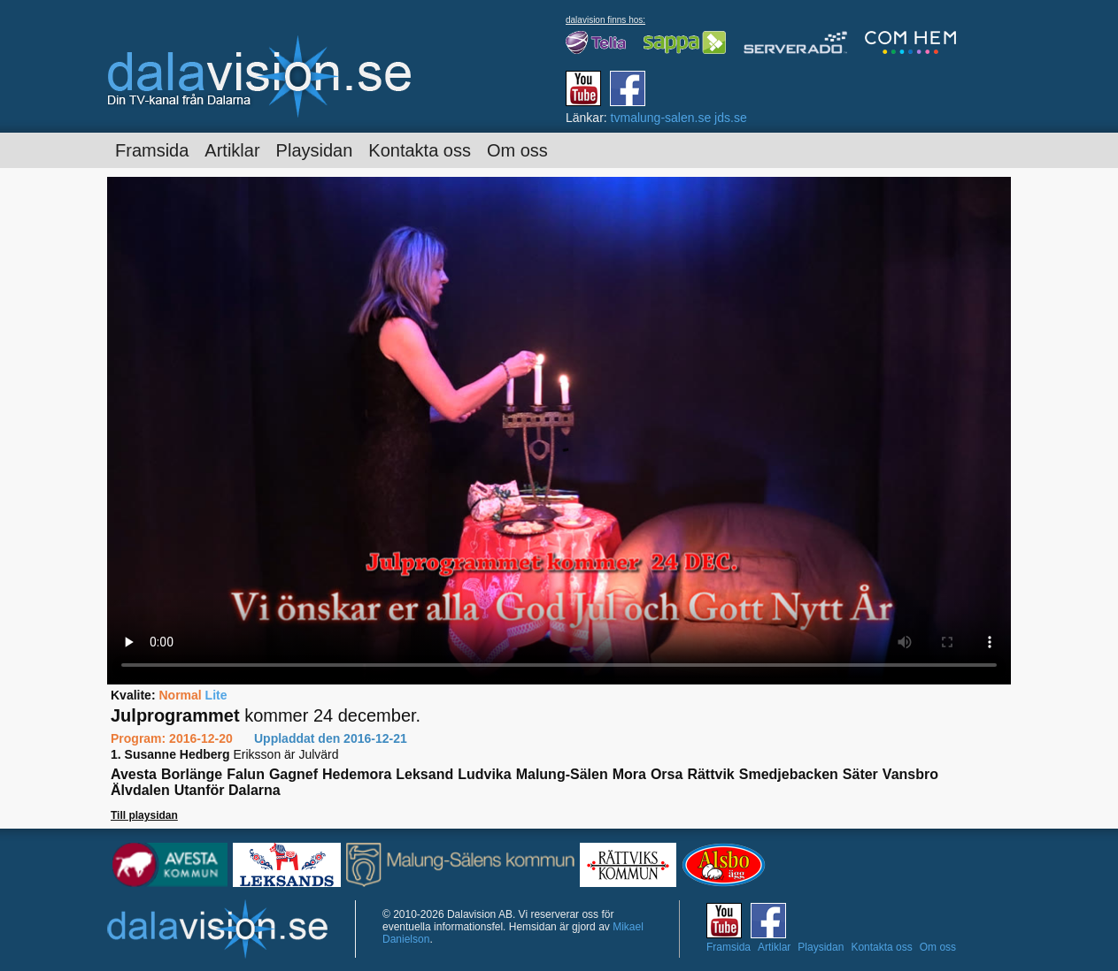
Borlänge (191, 774)
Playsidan (314, 150)
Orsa (666, 774)
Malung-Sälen (562, 774)
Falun (246, 774)
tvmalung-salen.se (661, 118)
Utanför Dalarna (227, 790)
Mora (629, 774)
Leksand (424, 774)
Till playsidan (144, 815)
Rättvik (710, 774)
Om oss (517, 150)
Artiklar (231, 150)
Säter (860, 774)
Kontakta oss (419, 150)
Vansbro (910, 774)
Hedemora (356, 774)
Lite (216, 695)
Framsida (152, 150)
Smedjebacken (788, 774)
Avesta (134, 774)
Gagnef (293, 774)
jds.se (730, 118)
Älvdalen (140, 790)
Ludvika (484, 774)
